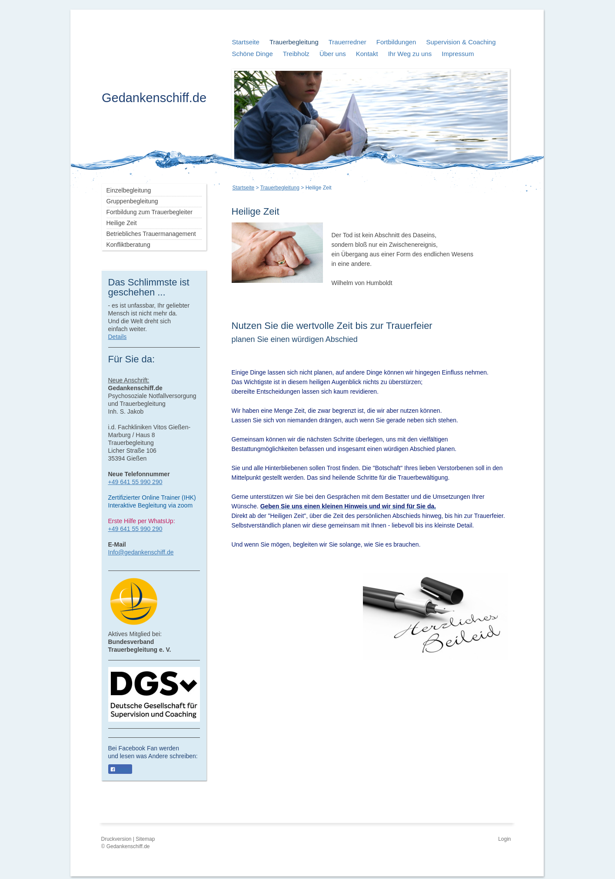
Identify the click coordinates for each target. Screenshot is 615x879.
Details (117, 336)
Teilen (120, 769)
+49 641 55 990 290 (135, 481)
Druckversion (117, 839)
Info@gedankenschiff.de (141, 552)
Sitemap (145, 839)
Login (504, 839)
